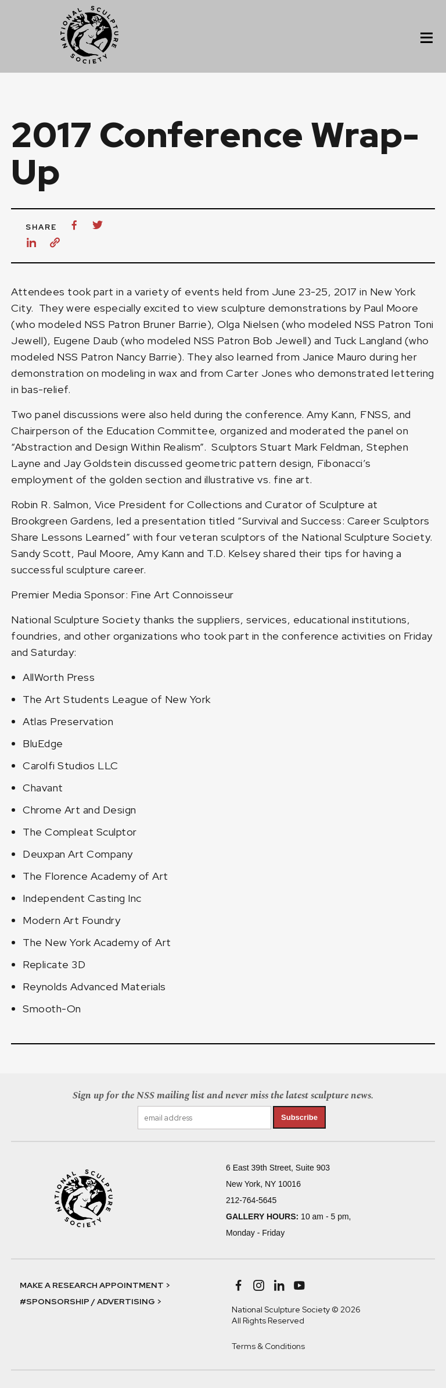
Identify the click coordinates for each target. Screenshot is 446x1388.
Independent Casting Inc (82, 898)
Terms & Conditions (268, 1346)
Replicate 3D (54, 964)
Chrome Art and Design (79, 809)
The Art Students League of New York (117, 699)
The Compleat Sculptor (80, 831)
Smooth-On (52, 1008)
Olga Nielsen (248, 324)
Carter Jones (259, 373)
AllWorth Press (59, 677)
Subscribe (299, 1117)
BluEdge (43, 743)
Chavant (43, 787)
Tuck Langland (368, 340)
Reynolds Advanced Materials (94, 986)
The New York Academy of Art (97, 942)
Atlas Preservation (68, 721)
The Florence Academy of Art (95, 876)
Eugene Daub (85, 340)
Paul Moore (391, 308)
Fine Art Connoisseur (184, 594)
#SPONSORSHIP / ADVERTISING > (90, 1301)
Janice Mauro (335, 356)
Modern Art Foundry (71, 920)
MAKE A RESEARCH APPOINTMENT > (95, 1285)
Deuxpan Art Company (78, 854)
